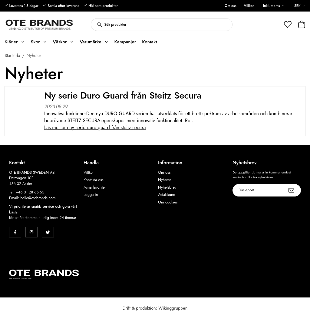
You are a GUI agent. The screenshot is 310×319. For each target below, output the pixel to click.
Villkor (249, 5)
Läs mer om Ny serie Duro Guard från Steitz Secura (95, 127)
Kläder (15, 42)
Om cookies (168, 202)
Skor (39, 42)
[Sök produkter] (168, 24)
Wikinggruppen (172, 308)
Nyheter (164, 180)
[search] (97, 24)
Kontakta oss (94, 180)
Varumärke (94, 42)
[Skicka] (291, 190)
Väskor (63, 42)
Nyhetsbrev (167, 187)
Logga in (91, 194)
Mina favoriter (95, 187)
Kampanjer (125, 42)
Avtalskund (166, 194)
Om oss (230, 5)
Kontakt (149, 42)
